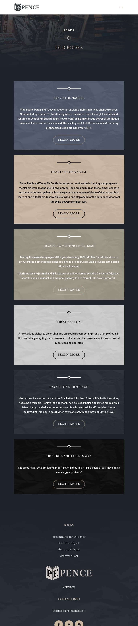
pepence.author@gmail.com (69, 610)
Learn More (69, 140)
